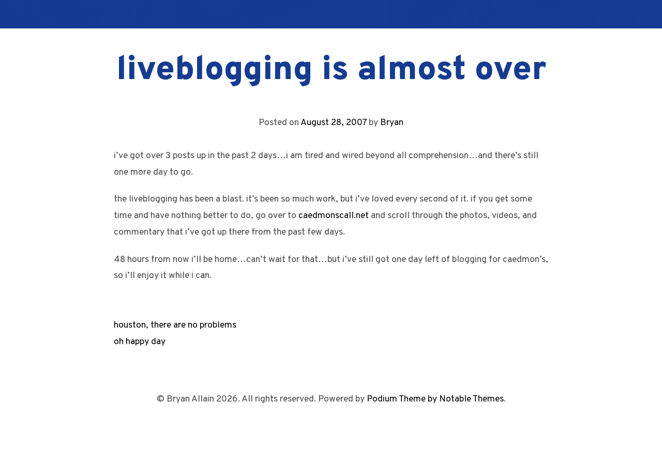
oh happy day (140, 342)
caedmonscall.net (333, 216)
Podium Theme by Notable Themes (435, 399)
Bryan (391, 123)
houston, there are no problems (175, 325)
